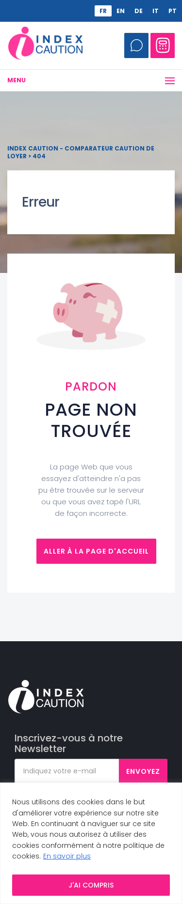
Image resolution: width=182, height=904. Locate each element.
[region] (91, 843)
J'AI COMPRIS (91, 885)
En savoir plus (67, 856)
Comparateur (162, 45)
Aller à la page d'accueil (96, 551)
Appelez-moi (136, 45)
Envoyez (143, 771)
